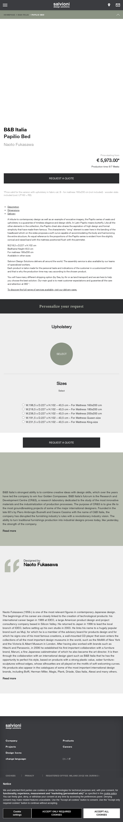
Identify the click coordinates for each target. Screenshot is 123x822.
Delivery (11, 213)
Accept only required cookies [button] (56, 813)
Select (62, 353)
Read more (9, 530)
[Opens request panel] (118, 5)
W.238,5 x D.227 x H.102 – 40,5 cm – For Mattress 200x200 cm (64, 413)
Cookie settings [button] (17, 813)
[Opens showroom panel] (109, 5)
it (70, 758)
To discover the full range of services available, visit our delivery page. (42, 289)
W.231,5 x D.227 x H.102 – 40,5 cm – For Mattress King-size (62, 421)
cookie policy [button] (110, 793)
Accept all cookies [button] (102, 813)
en (64, 758)
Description (13, 206)
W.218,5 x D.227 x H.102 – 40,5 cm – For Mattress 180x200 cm (64, 409)
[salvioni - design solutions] (62, 5)
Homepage (9, 15)
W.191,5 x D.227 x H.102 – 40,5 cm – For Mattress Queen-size (63, 417)
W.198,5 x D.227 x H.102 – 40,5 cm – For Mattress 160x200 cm (64, 405)
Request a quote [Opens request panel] (61, 178)
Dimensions (13, 210)
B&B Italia (23, 15)
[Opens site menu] (5, 5)
